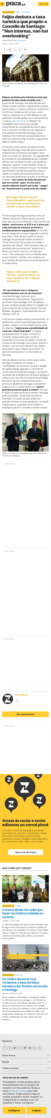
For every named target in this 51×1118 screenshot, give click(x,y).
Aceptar (36, 1110)
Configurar (14, 1110)
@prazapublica (20, 40)
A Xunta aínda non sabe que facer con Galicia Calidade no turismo (22, 913)
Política (18, 12)
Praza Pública (7, 40)
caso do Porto (19, 120)
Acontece (19, 975)
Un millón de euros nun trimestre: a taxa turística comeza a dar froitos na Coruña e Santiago (24, 984)
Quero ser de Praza (25, 852)
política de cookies (17, 1090)
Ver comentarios (25, 714)
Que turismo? (8, 12)
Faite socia (43, 4)
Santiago (26, 12)
